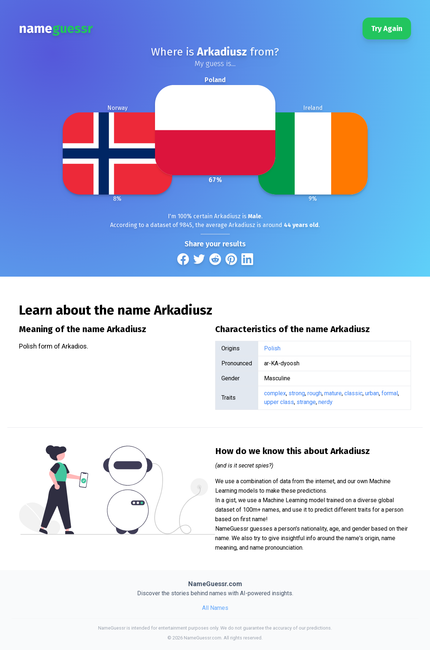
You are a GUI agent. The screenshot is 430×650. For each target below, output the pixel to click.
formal (389, 393)
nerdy (325, 402)
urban (372, 393)
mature (333, 393)
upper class (279, 402)
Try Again (386, 28)
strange (306, 402)
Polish (272, 348)
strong (296, 393)
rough (314, 393)
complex (275, 393)
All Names (215, 607)
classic (353, 393)
